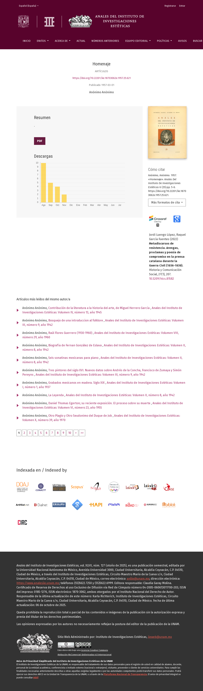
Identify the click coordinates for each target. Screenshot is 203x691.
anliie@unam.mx (138, 578)
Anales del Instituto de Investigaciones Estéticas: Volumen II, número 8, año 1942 (120, 395)
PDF (39, 141)
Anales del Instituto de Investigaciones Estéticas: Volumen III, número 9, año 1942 (90, 374)
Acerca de (61, 40)
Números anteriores (105, 40)
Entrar (182, 6)
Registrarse (170, 6)
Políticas (163, 40)
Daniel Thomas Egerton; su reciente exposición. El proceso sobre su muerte (99, 403)
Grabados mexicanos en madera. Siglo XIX (76, 382)
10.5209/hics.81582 (161, 278)
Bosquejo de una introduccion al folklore (76, 320)
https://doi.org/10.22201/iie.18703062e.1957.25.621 (101, 78)
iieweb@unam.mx (160, 637)
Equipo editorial (137, 40)
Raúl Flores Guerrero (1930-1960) (70, 333)
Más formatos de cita (166, 202)
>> (82, 433)
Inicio (27, 40)
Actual (81, 40)
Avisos (182, 40)
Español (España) (30, 5)
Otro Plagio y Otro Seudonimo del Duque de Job (80, 415)
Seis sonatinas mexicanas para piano (73, 358)
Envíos (41, 40)
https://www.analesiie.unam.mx (37, 583)
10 (69, 433)
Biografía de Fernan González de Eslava (75, 345)
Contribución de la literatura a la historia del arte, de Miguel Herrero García (99, 308)
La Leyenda (56, 395)
